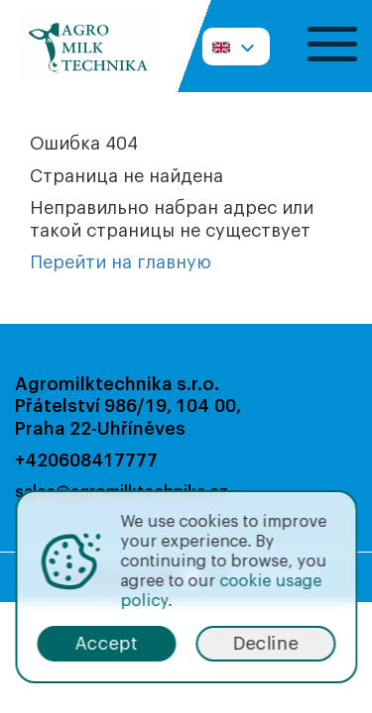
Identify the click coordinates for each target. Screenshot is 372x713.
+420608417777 (86, 460)
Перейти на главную (120, 262)
